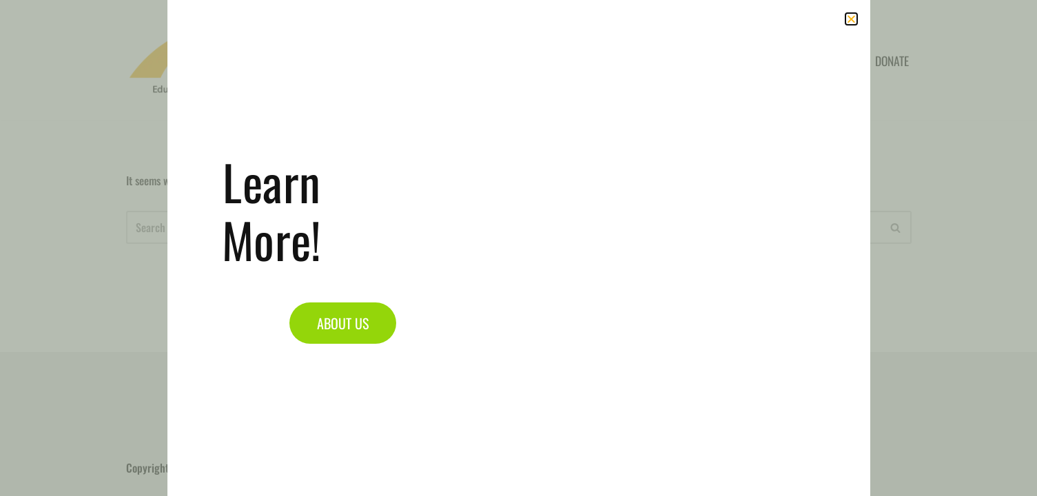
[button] (851, 19)
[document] (518, 248)
